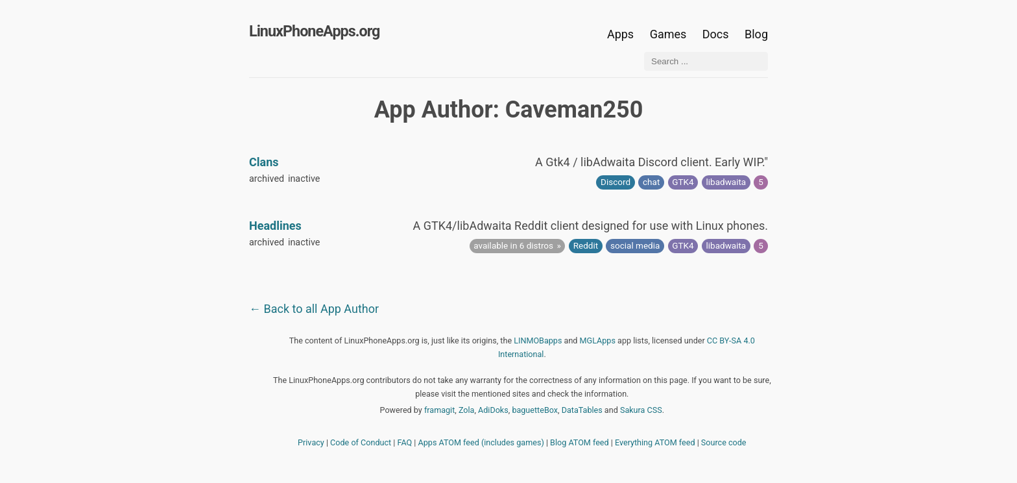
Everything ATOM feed (655, 442)
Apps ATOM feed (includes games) (481, 442)
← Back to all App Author (314, 309)
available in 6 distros (513, 245)
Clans (264, 162)
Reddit (585, 245)
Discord (615, 182)
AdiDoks (493, 410)
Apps (620, 34)
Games (668, 34)
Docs (717, 34)
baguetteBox (535, 410)
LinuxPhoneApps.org (314, 31)
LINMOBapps (538, 340)
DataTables (582, 410)
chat (651, 182)
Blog (756, 34)
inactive (304, 178)
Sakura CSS (641, 410)
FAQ (405, 442)
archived (266, 178)
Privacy (311, 442)
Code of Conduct (360, 442)
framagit (439, 410)
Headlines (275, 225)
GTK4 (682, 182)
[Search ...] (706, 61)
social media (635, 245)
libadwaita (726, 182)
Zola (467, 410)
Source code (724, 442)
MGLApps (598, 340)
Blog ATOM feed (579, 442)
